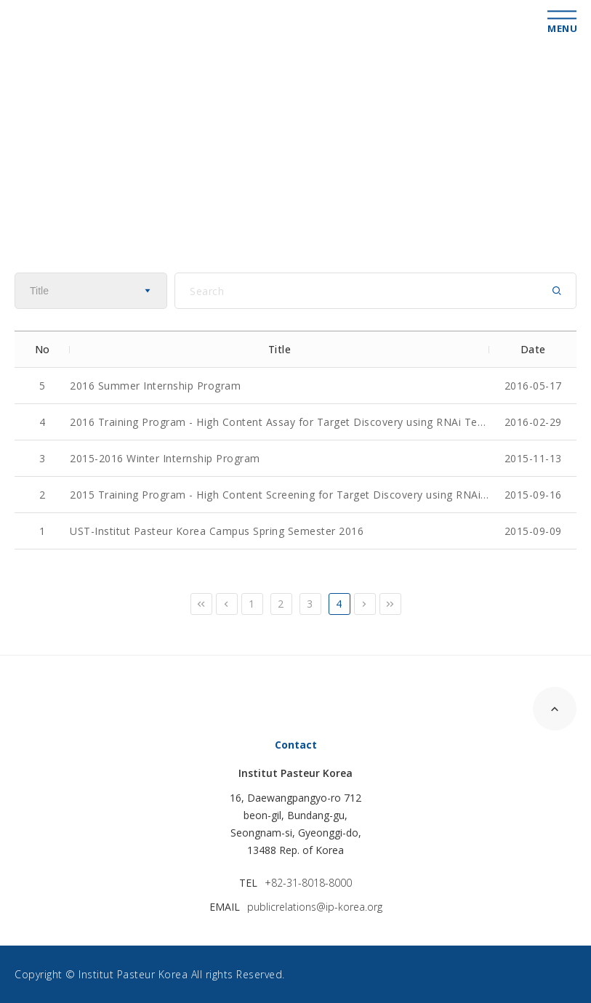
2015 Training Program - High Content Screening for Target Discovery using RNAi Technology (279, 495)
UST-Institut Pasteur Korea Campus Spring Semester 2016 (216, 531)
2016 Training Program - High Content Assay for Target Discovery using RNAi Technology (279, 422)
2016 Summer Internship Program (155, 385)
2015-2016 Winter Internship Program (165, 458)
